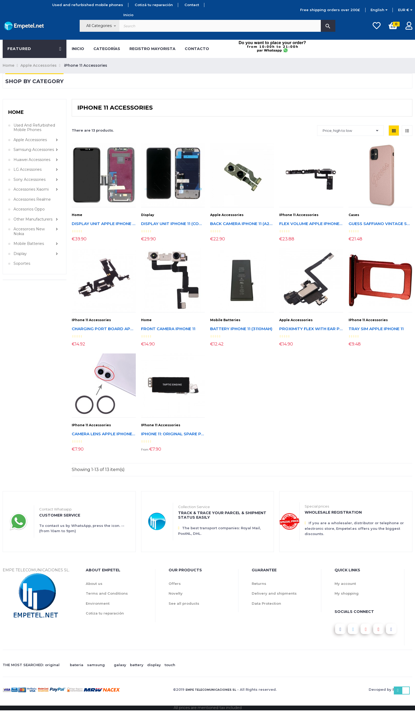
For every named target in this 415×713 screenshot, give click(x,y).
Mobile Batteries (28, 243)
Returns (259, 583)
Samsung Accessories (33, 149)
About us (94, 583)
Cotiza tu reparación (105, 613)
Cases (354, 215)
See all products (184, 603)
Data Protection (266, 603)
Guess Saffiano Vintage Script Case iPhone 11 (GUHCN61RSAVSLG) (380, 224)
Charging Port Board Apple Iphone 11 (104, 329)
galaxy (120, 665)
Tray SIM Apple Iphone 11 (376, 329)
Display (20, 254)
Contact (191, 5)
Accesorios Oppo (29, 209)
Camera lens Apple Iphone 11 (104, 434)
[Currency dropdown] (405, 10)
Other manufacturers (32, 219)
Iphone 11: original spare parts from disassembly (173, 434)
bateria (76, 665)
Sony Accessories (29, 179)
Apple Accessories (30, 140)
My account (345, 583)
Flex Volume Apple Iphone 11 (311, 224)
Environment (98, 603)
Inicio (128, 15)
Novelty (176, 593)
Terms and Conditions (107, 593)
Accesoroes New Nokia (29, 231)
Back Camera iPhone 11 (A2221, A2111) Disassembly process (242, 224)
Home (16, 112)
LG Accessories (27, 169)
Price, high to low (350, 130)
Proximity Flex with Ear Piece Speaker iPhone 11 (311, 329)
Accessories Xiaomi (31, 189)
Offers (175, 583)
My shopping (347, 593)
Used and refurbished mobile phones (87, 5)
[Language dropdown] (379, 10)
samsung (96, 665)
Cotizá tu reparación (154, 5)
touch (170, 665)
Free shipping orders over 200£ (330, 10)
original (52, 665)
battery (136, 665)
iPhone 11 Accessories (298, 215)
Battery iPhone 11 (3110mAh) (241, 329)
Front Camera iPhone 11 (168, 329)
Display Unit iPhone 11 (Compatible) (173, 224)
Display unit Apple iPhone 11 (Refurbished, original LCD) (104, 224)
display (154, 665)
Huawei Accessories (31, 160)
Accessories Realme (32, 199)
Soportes (21, 263)
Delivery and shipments (274, 593)
